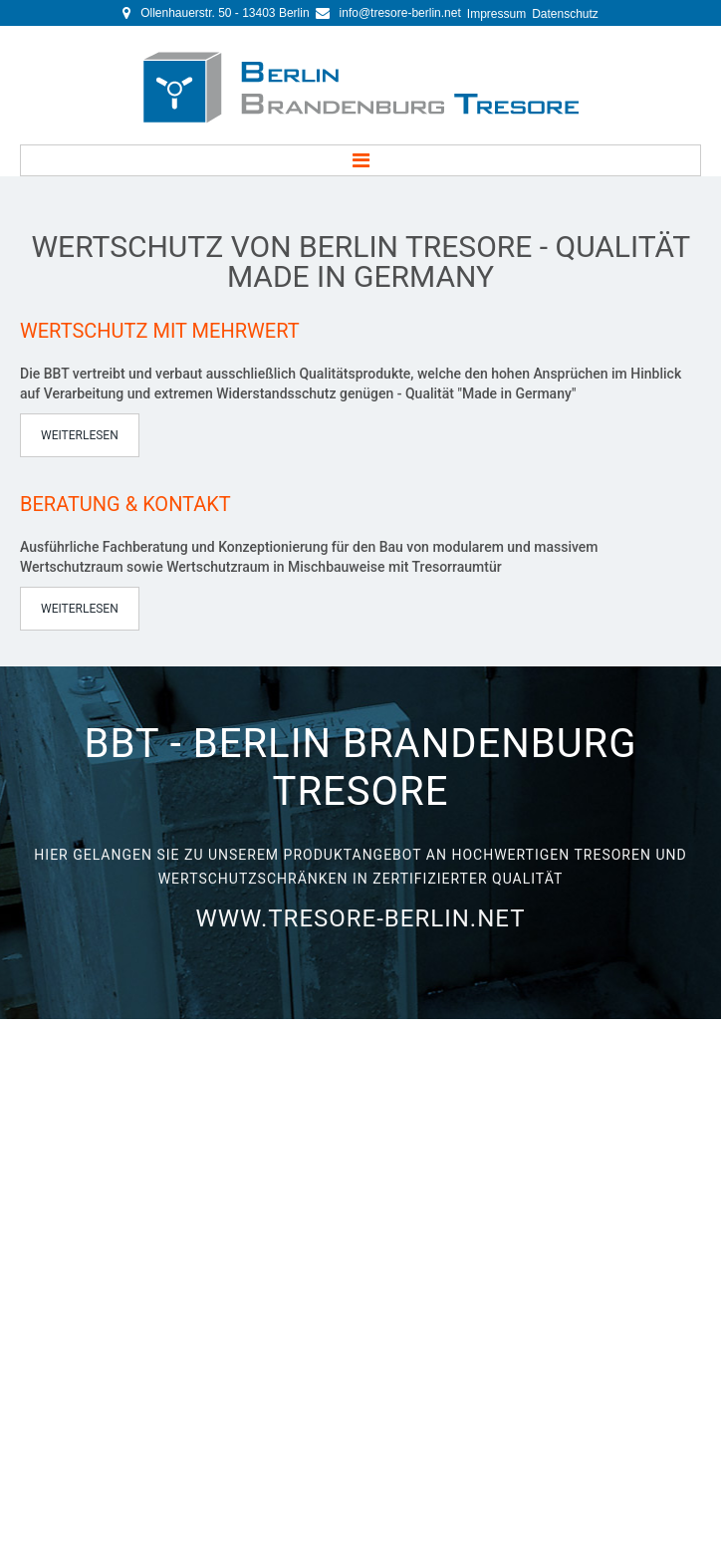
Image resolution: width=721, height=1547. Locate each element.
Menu (360, 160)
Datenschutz (565, 14)
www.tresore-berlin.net (361, 900)
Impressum (496, 14)
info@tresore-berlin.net (400, 13)
